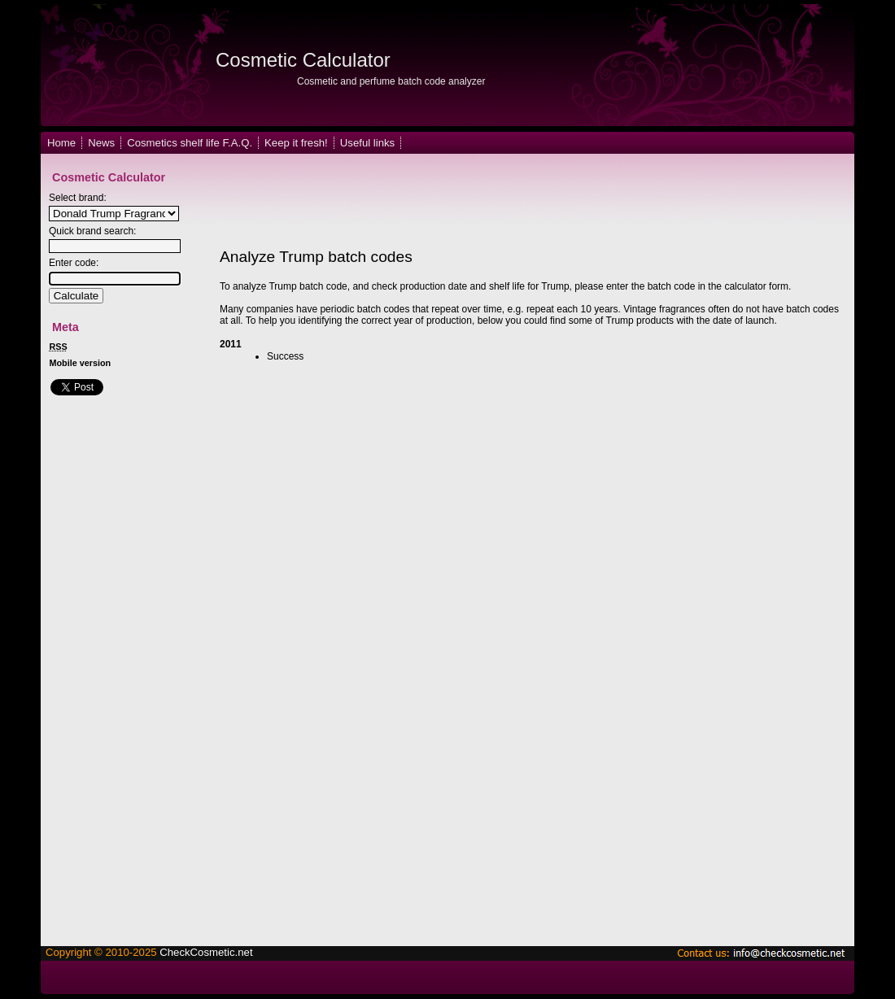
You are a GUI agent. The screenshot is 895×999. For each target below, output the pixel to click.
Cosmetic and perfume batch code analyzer (391, 81)
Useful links (367, 143)
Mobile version (80, 363)
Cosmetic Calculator (303, 60)
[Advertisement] (508, 201)
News (101, 143)
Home (61, 143)
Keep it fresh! (296, 143)
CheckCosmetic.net (205, 952)
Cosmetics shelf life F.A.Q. (189, 143)
